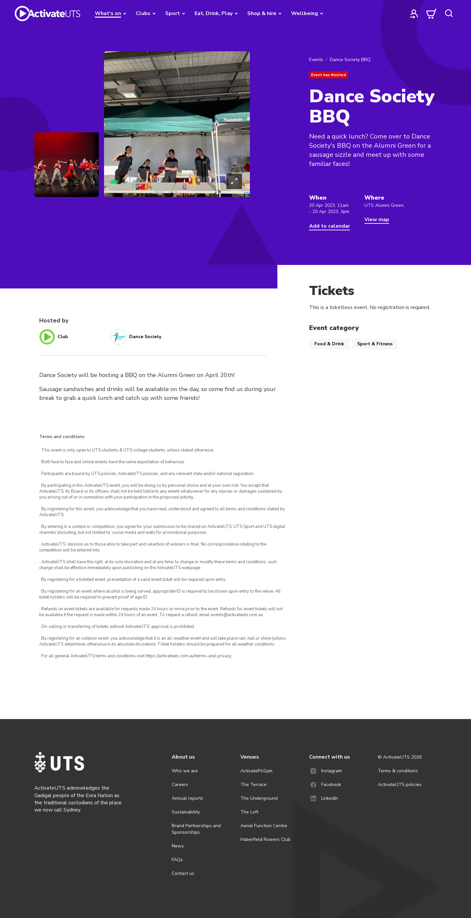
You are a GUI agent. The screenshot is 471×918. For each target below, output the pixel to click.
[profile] (414, 13)
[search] (448, 13)
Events (316, 60)
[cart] (431, 13)
